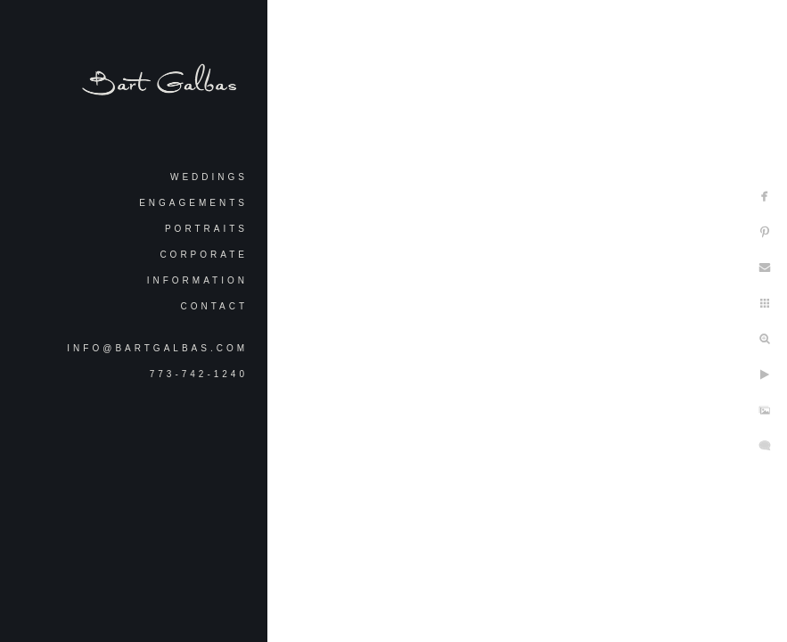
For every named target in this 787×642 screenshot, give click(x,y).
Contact (214, 306)
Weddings (209, 177)
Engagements (193, 203)
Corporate (204, 254)
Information (197, 280)
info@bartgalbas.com (157, 348)
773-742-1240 (199, 374)
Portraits (206, 229)
